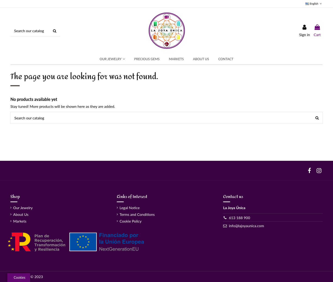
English (314, 3)
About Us (20, 214)
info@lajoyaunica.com (246, 225)
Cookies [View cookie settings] (19, 277)
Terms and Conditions (137, 214)
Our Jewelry (23, 207)
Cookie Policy (131, 221)
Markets (19, 221)
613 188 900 (239, 217)
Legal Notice (130, 207)
